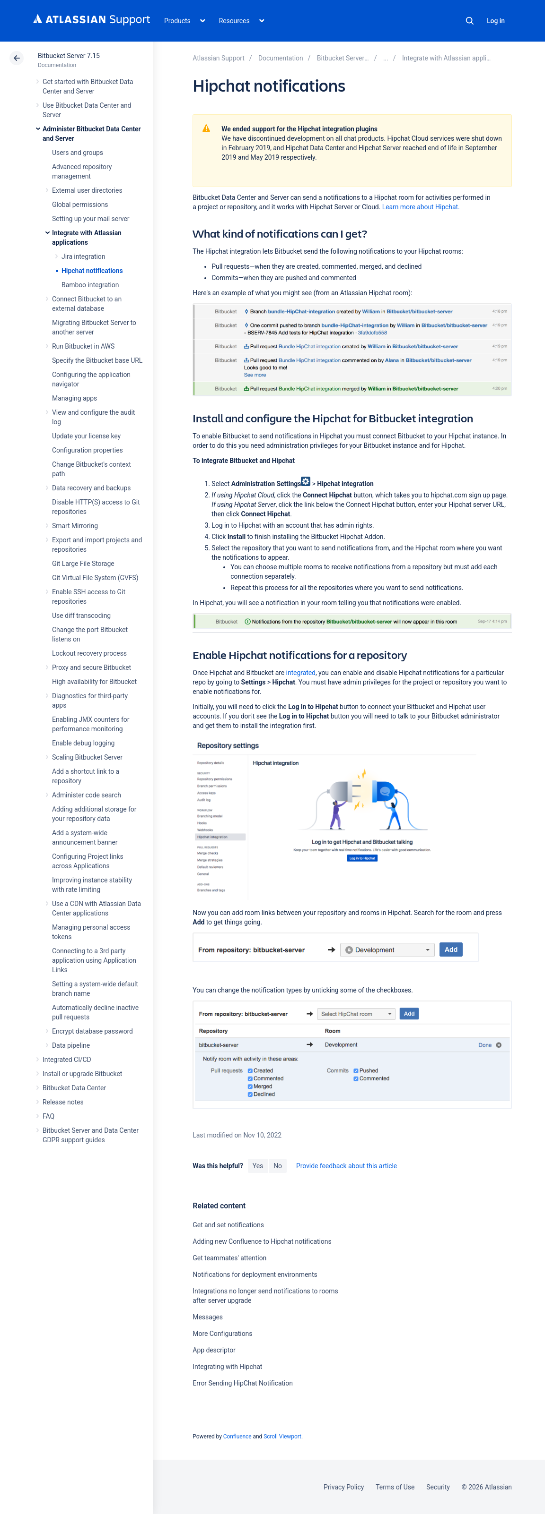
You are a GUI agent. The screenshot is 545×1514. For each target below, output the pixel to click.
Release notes (63, 1102)
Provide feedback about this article (346, 1166)
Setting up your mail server (91, 218)
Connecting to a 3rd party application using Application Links (94, 960)
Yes (258, 1166)
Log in (496, 21)
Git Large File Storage (83, 563)
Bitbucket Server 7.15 (69, 56)
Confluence (237, 1436)
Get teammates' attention (229, 1258)
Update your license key (86, 436)
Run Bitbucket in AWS (83, 346)
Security (438, 1487)
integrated (301, 672)
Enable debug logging (83, 743)
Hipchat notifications (92, 270)
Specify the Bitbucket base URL (97, 360)
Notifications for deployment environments (255, 1274)
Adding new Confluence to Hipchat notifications (262, 1241)
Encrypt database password (92, 1031)
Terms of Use (395, 1487)
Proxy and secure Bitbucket (91, 667)
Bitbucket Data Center (74, 1088)
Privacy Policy (344, 1487)
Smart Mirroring (75, 526)
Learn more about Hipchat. (421, 207)
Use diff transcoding (81, 615)
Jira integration (83, 256)
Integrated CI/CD (67, 1059)
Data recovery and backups (91, 488)
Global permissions (80, 204)
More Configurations (222, 1333)
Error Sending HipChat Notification (243, 1383)
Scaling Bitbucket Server (87, 757)
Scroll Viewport (282, 1436)
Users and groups (77, 152)
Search (469, 20)
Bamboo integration (90, 285)
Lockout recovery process (89, 653)
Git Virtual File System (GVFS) (95, 578)
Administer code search (86, 795)
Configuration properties (87, 450)
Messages (208, 1317)
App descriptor (214, 1350)
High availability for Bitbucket (94, 681)
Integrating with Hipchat (227, 1366)
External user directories (87, 190)
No (277, 1166)
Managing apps (74, 398)
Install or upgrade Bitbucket (82, 1074)
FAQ (48, 1116)
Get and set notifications (228, 1225)
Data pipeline (71, 1045)
